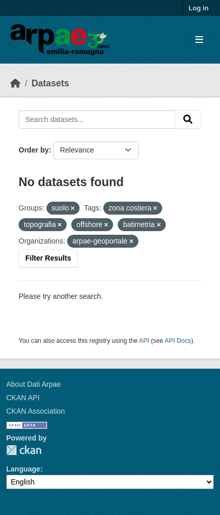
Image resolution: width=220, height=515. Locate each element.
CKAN (23, 450)
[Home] (15, 83)
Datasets (50, 83)
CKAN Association (35, 411)
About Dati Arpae (33, 384)
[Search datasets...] (97, 119)
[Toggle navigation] (199, 40)
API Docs (178, 340)
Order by (34, 150)
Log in (198, 8)
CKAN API (23, 397)
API (144, 340)
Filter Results (48, 258)
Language (23, 469)
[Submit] (188, 119)
